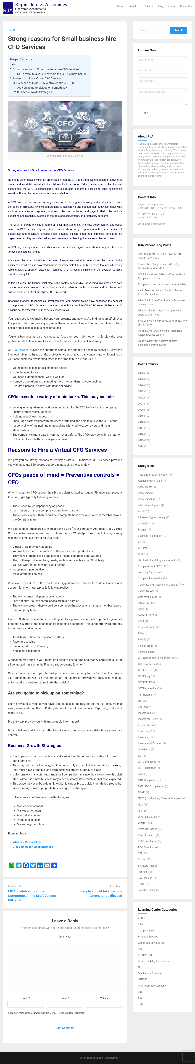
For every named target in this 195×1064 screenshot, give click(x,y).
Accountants (145, 487)
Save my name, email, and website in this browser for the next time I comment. (47, 1013)
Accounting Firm (147, 499)
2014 (141, 446)
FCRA (141, 621)
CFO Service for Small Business (33, 847)
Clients (149, 6)
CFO (75, 180)
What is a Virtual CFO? (27, 842)
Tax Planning (145, 878)
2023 (141, 391)
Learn (171, 6)
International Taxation (150, 743)
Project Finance (146, 835)
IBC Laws (143, 706)
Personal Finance (147, 829)
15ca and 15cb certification (153, 474)
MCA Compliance (147, 780)
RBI (140, 991)
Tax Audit (143, 872)
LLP (140, 755)
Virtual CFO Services (80, 450)
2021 (141, 403)
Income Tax (144, 713)
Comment (65, 936)
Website (104, 998)
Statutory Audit (146, 865)
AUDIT (141, 918)
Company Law (146, 930)
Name (26, 998)
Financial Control (147, 627)
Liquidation (144, 749)
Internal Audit (145, 737)
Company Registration (150, 578)
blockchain (144, 523)
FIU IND (142, 639)
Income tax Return (148, 719)
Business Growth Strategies (34, 92)
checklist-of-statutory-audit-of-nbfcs (158, 560)
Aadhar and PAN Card (150, 481)
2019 (141, 415)
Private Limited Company (152, 985)
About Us (134, 6)
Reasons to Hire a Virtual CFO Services (37, 78)
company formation (149, 572)
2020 (141, 409)
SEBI (140, 853)
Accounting (144, 493)
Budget (142, 529)
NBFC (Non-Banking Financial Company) (160, 798)
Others (141, 823)
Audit (141, 511)
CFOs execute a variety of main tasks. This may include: (52, 74)
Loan (141, 774)
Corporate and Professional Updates (158, 584)
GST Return (144, 694)
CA (139, 542)
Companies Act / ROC (150, 566)
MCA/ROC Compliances (151, 786)
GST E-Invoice (145, 670)
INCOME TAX (145, 955)
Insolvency (144, 731)
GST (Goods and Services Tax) (155, 658)
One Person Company (150, 973)
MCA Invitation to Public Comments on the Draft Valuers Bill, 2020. (32, 895)
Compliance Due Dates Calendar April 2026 (162, 284)
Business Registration (150, 535)
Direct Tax (143, 603)
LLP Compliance (147, 762)
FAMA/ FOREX (146, 615)
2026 (141, 373)
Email (65, 998)
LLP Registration (147, 768)
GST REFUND (145, 682)
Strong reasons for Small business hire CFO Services (46, 69)
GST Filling (144, 676)
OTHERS (142, 979)
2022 (141, 397)
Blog (160, 6)
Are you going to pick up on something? (42, 87)
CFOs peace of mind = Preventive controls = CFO (43, 83)
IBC (140, 700)
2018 (141, 422)
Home (120, 6)
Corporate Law (146, 590)
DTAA (141, 609)
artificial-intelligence (149, 505)
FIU (140, 633)
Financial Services (148, 936)
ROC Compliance (147, 847)
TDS (140, 884)
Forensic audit (146, 652)
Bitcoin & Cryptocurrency (151, 517)
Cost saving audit (147, 597)
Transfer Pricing (147, 890)
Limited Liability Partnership (153, 961)
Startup (142, 859)
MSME (141, 792)
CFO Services (20, 350)
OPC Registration (147, 816)
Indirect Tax (144, 725)
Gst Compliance (147, 664)
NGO (140, 804)
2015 (141, 440)
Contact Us (186, 6)
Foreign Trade (145, 645)
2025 (141, 379)
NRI (140, 810)
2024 (141, 385)
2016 (141, 434)
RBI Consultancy (147, 841)
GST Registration (147, 688)
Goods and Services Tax (151, 942)
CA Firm (142, 548)
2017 (141, 428)
